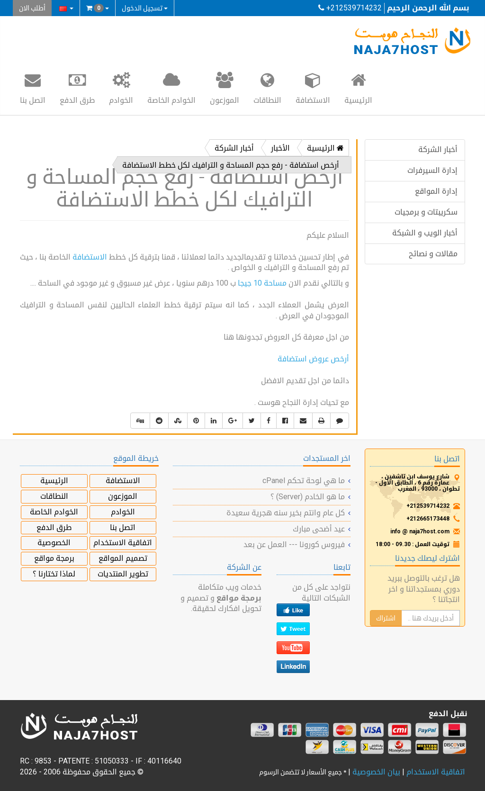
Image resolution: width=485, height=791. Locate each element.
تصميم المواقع (123, 558)
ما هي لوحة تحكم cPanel (303, 480)
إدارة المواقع (436, 191)
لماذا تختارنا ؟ (54, 573)
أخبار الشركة (438, 149)
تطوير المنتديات (123, 573)
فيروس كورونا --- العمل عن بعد (294, 544)
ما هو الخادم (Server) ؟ (307, 496)
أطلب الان (32, 8)
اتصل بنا (32, 88)
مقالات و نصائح (433, 253)
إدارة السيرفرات (432, 170)
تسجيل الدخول (145, 8)
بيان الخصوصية (376, 771)
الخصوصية (54, 542)
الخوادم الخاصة (171, 88)
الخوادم (121, 88)
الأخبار (280, 148)
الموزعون (224, 88)
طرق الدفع (77, 88)
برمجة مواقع (54, 558)
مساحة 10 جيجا (262, 283)
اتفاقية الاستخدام (122, 542)
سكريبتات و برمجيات (426, 211)
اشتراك (385, 618)
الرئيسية (358, 88)
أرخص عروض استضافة (313, 358)
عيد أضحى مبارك (319, 528)
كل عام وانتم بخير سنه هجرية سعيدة (285, 512)
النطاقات (267, 88)
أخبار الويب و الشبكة (425, 232)
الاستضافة (313, 88)
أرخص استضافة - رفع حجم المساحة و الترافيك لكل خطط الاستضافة (230, 165)
